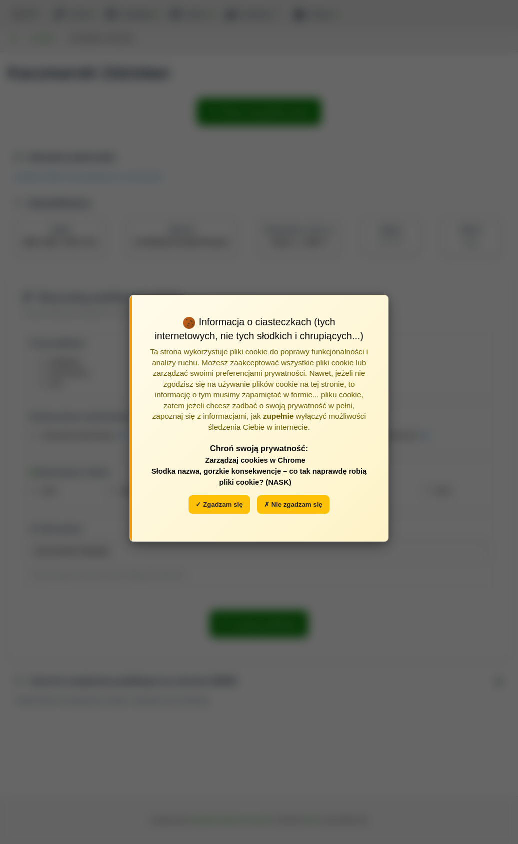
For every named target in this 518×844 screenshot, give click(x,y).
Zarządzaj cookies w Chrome (255, 460)
